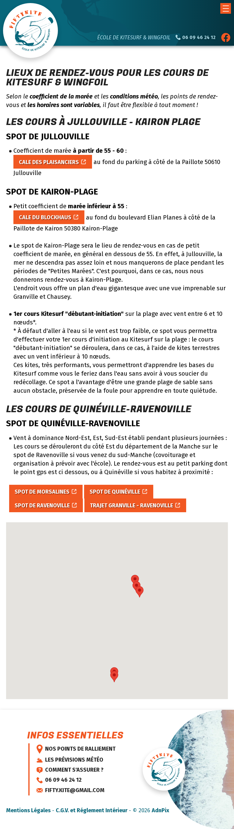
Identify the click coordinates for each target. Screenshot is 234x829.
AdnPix (160, 810)
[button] (225, 8)
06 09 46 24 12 (59, 780)
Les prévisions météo (70, 759)
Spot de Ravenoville (42, 505)
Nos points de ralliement (76, 749)
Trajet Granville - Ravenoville (131, 505)
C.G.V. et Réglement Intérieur (91, 810)
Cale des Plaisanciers (49, 162)
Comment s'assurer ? (70, 769)
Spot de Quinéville (115, 491)
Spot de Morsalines (42, 491)
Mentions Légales (28, 810)
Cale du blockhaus (45, 217)
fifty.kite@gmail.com (71, 790)
